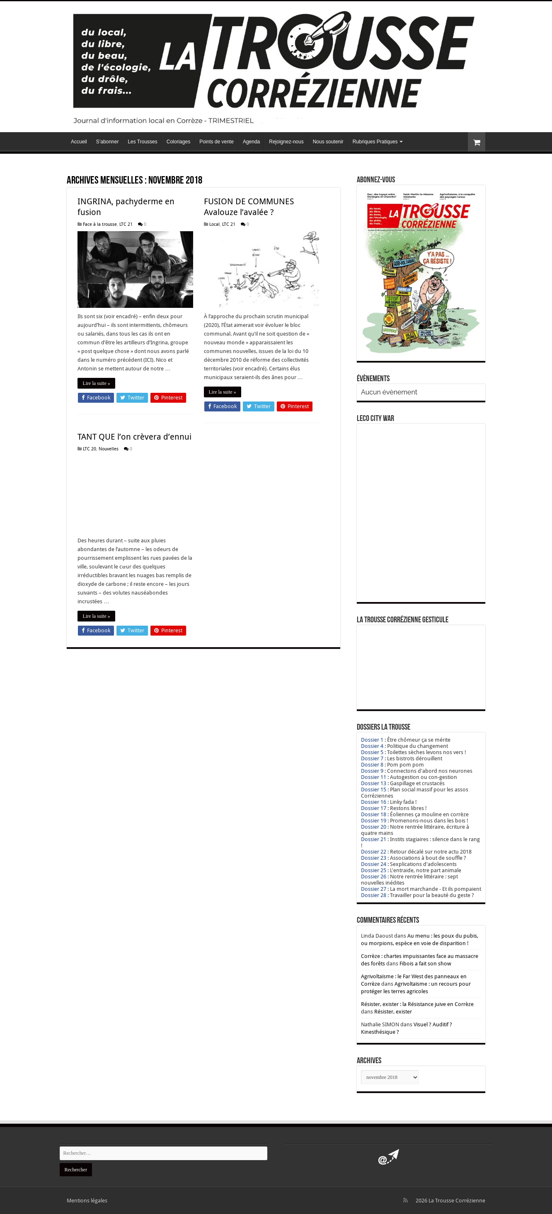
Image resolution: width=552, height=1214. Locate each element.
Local (214, 224)
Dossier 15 (373, 789)
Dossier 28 (373, 895)
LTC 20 (89, 449)
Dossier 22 (373, 852)
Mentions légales (87, 1200)
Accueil (79, 142)
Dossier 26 (373, 876)
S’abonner (107, 142)
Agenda (251, 142)
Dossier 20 (373, 827)
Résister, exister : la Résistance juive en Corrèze (417, 1004)
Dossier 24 (373, 864)
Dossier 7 (372, 758)
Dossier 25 (373, 870)
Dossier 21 (373, 839)
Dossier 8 (372, 765)
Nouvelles (109, 449)
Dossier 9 (372, 771)
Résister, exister (393, 1011)
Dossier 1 (372, 740)
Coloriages (178, 142)
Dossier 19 (373, 820)
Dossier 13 (373, 783)
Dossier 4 (372, 746)
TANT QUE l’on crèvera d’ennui (134, 437)
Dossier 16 (373, 802)
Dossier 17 (373, 808)
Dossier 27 (373, 889)
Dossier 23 (373, 858)
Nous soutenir (328, 142)
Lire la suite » (96, 383)
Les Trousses (142, 142)
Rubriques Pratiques (375, 142)
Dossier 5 (372, 752)
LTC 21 (126, 224)
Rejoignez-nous (286, 142)
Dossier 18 (373, 814)
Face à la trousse (100, 224)
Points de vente (216, 142)
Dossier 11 (373, 777)
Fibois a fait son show (425, 963)
